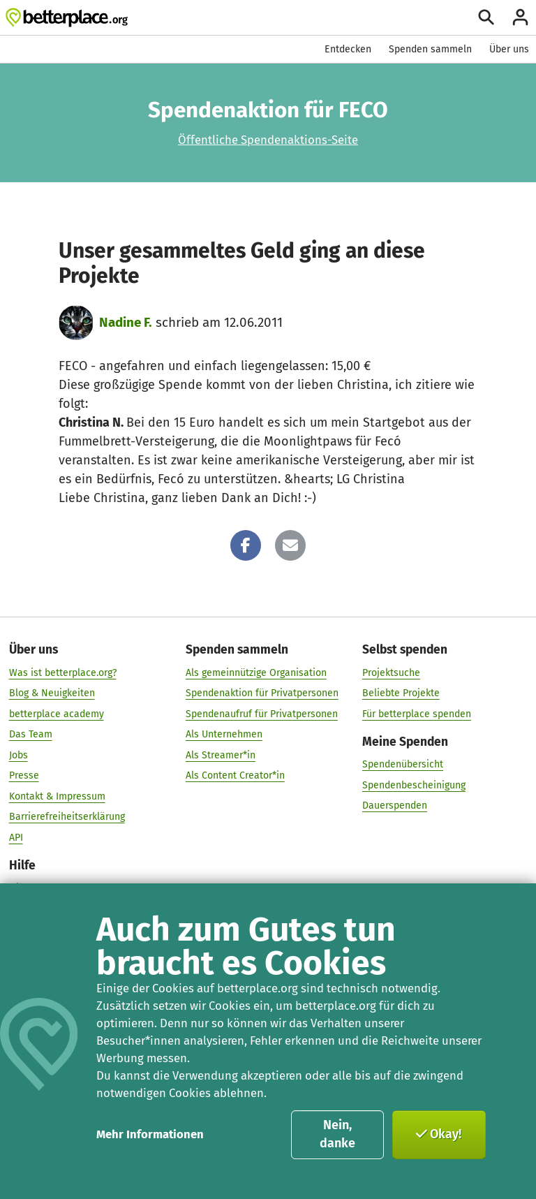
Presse (24, 775)
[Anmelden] (520, 17)
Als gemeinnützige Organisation (256, 672)
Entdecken (348, 49)
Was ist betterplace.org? (63, 672)
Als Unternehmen (224, 734)
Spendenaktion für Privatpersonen (262, 693)
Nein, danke (337, 1134)
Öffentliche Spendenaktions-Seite (268, 140)
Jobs (18, 754)
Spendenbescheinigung (414, 784)
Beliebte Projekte (401, 693)
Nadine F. (125, 322)
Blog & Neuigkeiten (52, 693)
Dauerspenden (394, 805)
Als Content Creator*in (235, 775)
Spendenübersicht (402, 764)
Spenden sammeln (430, 49)
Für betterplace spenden (416, 713)
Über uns (509, 49)
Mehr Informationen (150, 1134)
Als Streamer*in (220, 754)
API (16, 837)
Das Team (30, 734)
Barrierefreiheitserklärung (67, 817)
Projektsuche (391, 672)
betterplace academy (56, 713)
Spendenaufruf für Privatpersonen (262, 713)
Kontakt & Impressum (57, 796)
